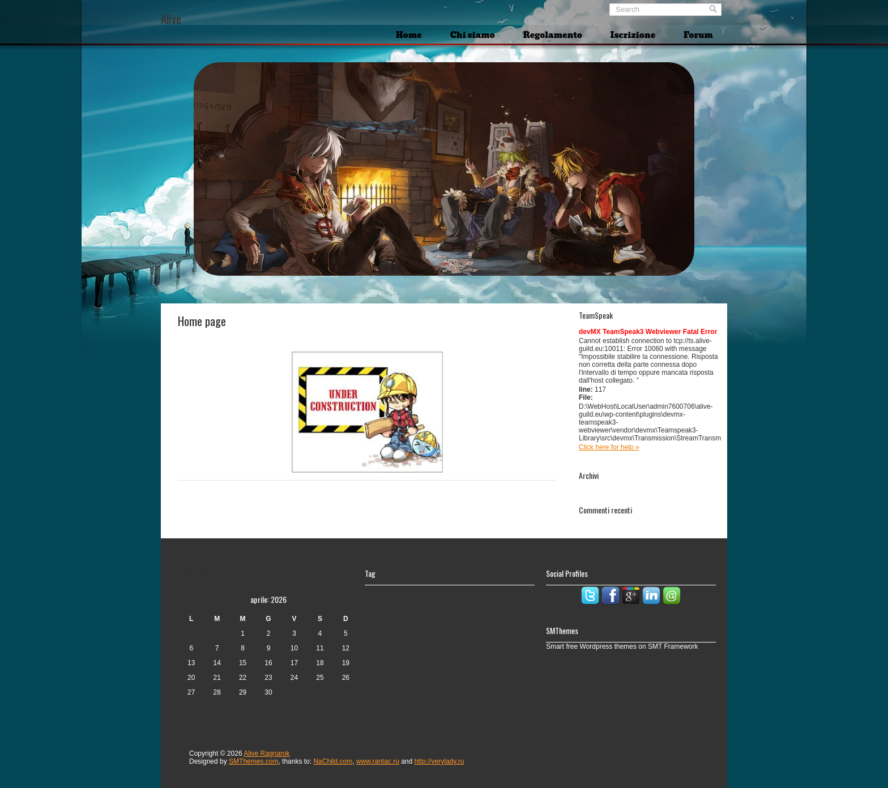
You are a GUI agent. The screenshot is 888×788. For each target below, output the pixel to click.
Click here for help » (609, 447)
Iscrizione (632, 35)
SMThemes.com (253, 761)
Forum (698, 35)
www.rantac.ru (377, 761)
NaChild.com (332, 761)
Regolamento (552, 35)
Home (409, 35)
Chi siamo (472, 35)
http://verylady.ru (439, 761)
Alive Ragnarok (266, 753)
